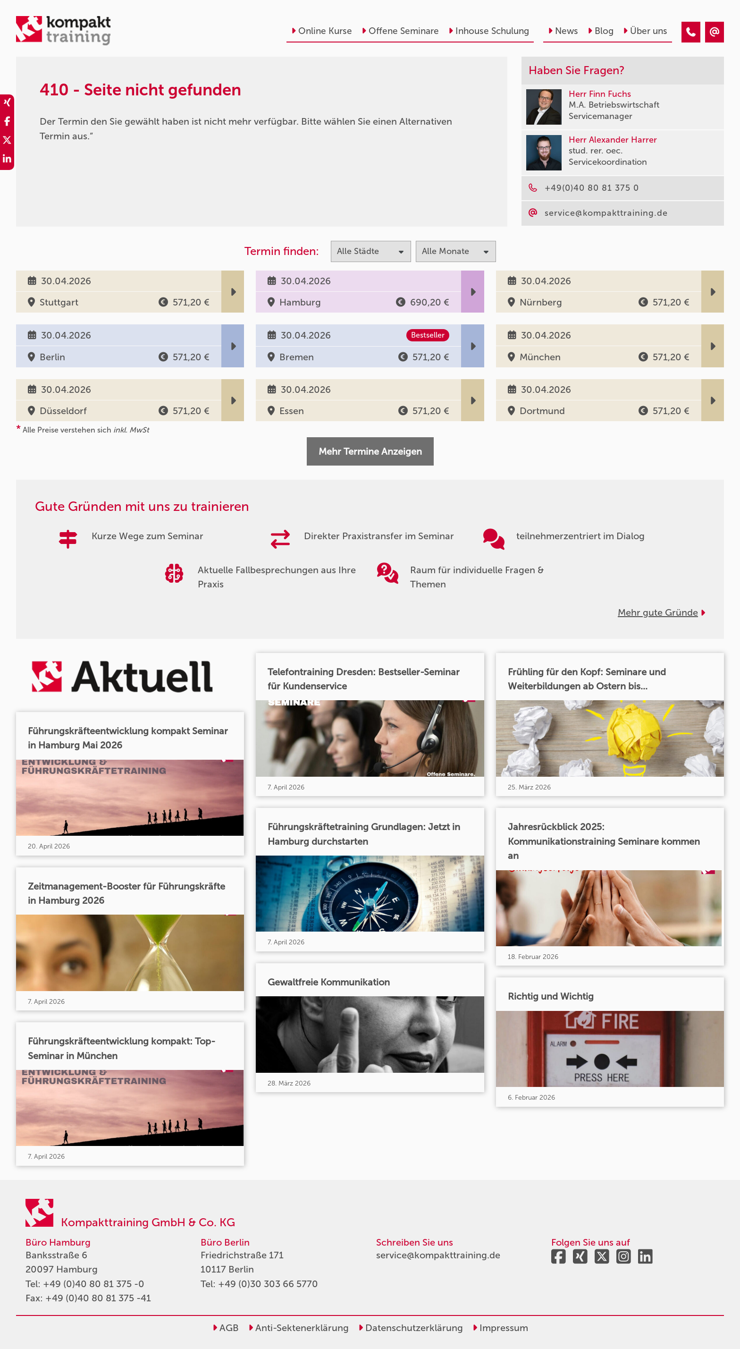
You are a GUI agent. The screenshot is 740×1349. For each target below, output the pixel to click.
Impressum (500, 1327)
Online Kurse (321, 30)
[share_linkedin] (7, 160)
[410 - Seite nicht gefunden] (690, 32)
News (563, 30)
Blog (601, 30)
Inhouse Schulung (488, 30)
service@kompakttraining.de (438, 1255)
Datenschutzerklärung (410, 1327)
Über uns (645, 30)
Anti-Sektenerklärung (298, 1327)
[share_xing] (7, 103)
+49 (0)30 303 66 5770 (268, 1284)
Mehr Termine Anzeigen (370, 451)
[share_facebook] (7, 122)
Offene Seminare (400, 30)
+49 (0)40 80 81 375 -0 (93, 1284)
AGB (225, 1327)
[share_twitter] (7, 141)
